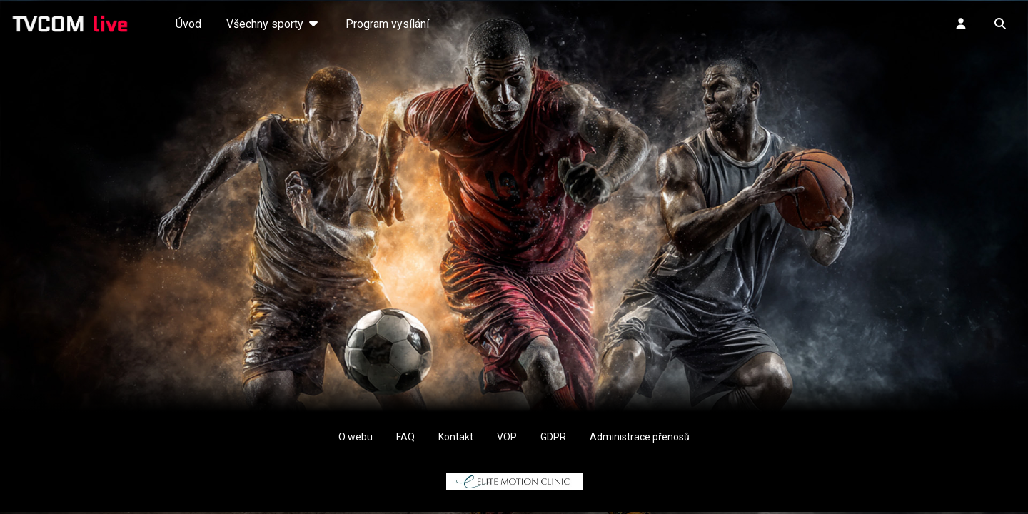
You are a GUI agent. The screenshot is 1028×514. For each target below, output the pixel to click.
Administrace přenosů (640, 437)
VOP (507, 437)
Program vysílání (387, 24)
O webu (355, 437)
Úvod (188, 24)
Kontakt (455, 437)
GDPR (553, 437)
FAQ (405, 437)
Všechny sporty (273, 24)
